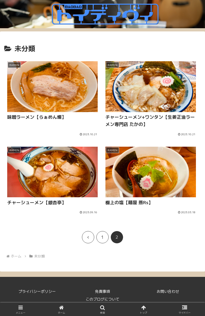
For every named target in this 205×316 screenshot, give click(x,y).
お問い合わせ (168, 291)
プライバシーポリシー (37, 291)
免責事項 (102, 291)
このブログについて (102, 299)
